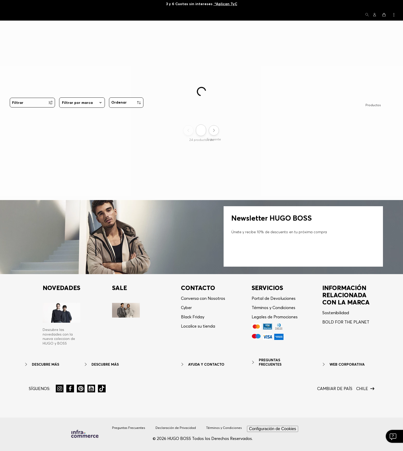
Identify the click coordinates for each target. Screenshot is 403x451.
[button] (367, 15)
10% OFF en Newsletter (201, 4)
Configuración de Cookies (272, 429)
